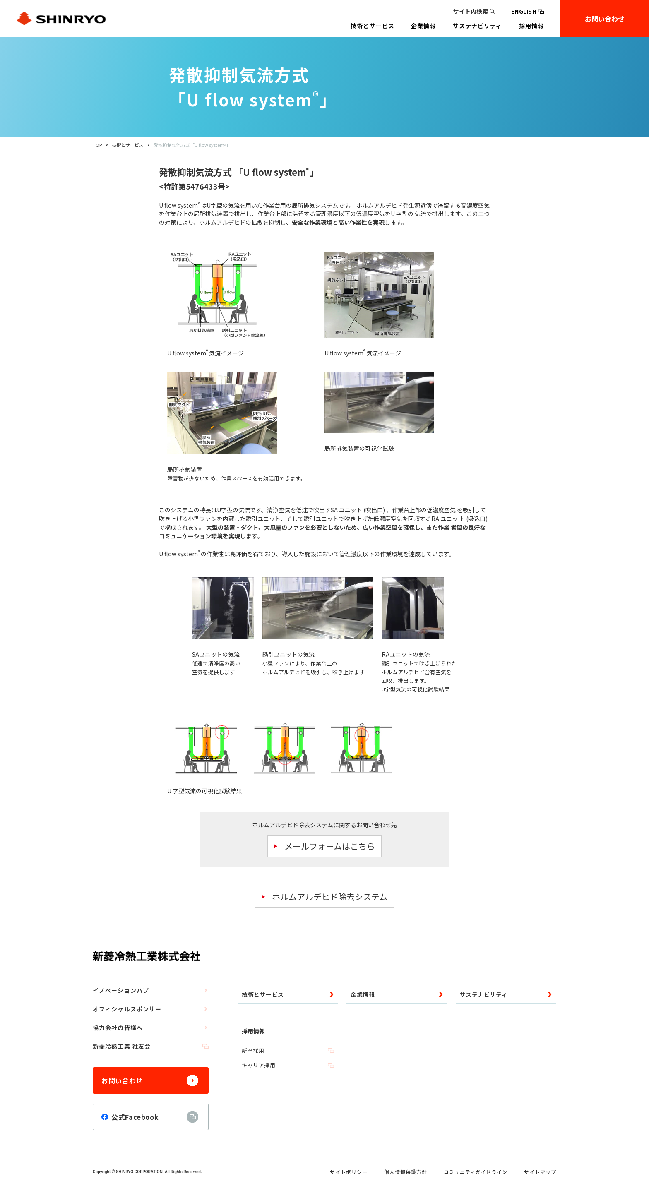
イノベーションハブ (151, 990)
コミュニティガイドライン (476, 1171)
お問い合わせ (605, 19)
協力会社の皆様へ (151, 1027)
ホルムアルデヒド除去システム (329, 897)
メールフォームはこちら (329, 846)
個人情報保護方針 (405, 1171)
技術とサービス (128, 145)
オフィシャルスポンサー (151, 1009)
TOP (97, 145)
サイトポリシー (349, 1171)
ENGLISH (527, 11)
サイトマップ (540, 1171)
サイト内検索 (474, 11)
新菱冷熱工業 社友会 (151, 1046)
